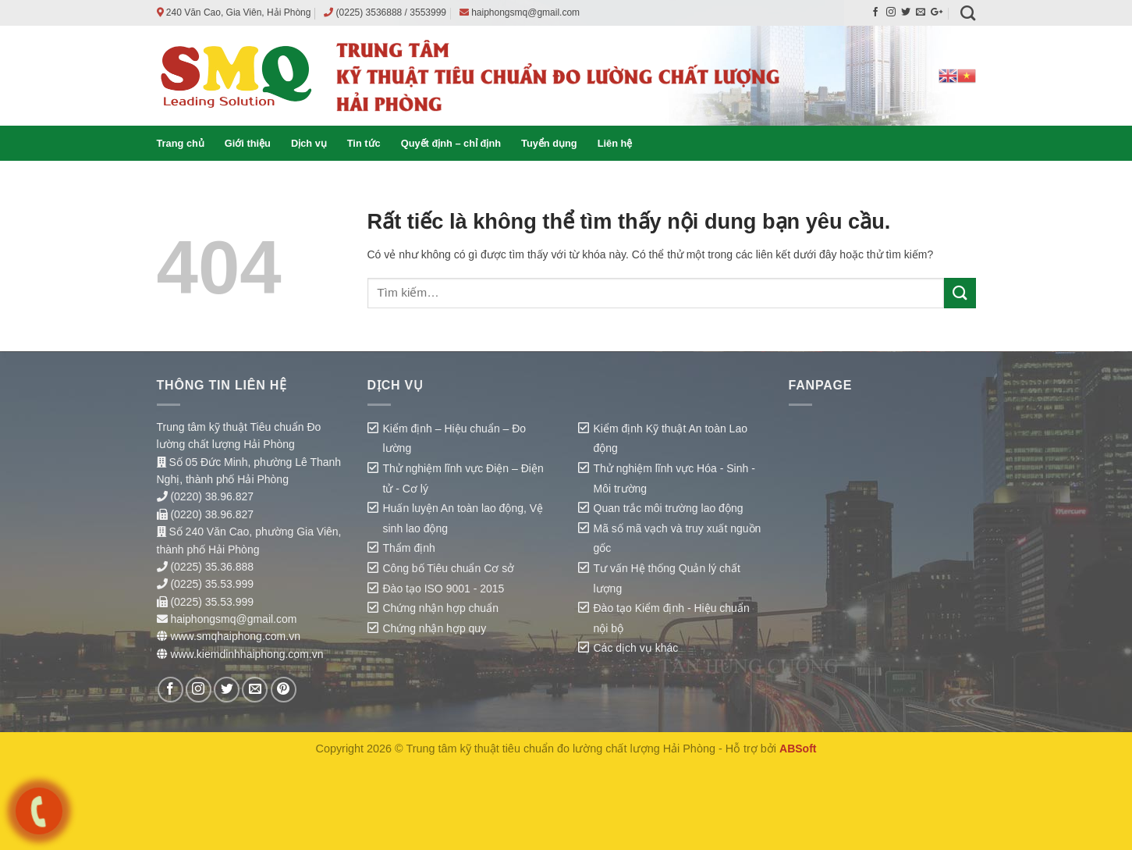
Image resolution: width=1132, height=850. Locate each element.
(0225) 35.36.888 (212, 566)
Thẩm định (409, 548)
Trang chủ (180, 143)
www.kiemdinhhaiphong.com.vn (246, 654)
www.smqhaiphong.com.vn (235, 636)
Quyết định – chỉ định (451, 143)
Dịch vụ (309, 143)
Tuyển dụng (549, 143)
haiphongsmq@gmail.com (525, 12)
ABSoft (797, 748)
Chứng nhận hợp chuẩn (441, 608)
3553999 (428, 12)
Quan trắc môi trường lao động (668, 508)
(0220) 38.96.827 (212, 496)
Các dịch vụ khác (636, 648)
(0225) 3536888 (369, 12)
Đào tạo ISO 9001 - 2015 (444, 588)
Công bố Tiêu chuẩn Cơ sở (449, 568)
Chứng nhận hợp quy (435, 628)
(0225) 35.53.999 (212, 584)
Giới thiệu (248, 143)
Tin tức (364, 143)
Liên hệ (615, 143)
